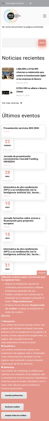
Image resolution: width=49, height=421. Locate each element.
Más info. (5, 319)
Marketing (9, 371)
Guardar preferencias (14, 399)
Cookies (42, 276)
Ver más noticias (10, 103)
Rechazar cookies (12, 411)
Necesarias (9, 325)
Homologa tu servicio (15, 3)
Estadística (9, 350)
